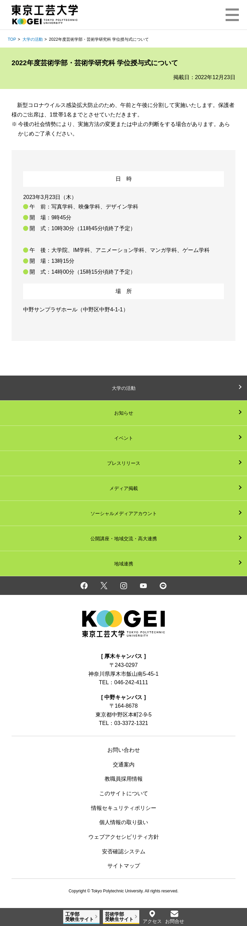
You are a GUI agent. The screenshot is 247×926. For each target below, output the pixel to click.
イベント (123, 438)
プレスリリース (123, 463)
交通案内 (124, 764)
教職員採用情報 (124, 779)
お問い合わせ (123, 750)
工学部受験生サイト (79, 916)
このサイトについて (123, 793)
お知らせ (123, 413)
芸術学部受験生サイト (119, 916)
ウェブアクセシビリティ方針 (123, 837)
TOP (12, 39)
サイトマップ (123, 866)
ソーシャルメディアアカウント (123, 513)
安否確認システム (123, 851)
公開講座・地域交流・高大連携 (123, 538)
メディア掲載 (123, 488)
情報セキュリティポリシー (123, 808)
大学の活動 (32, 39)
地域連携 (123, 563)
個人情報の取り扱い (123, 822)
